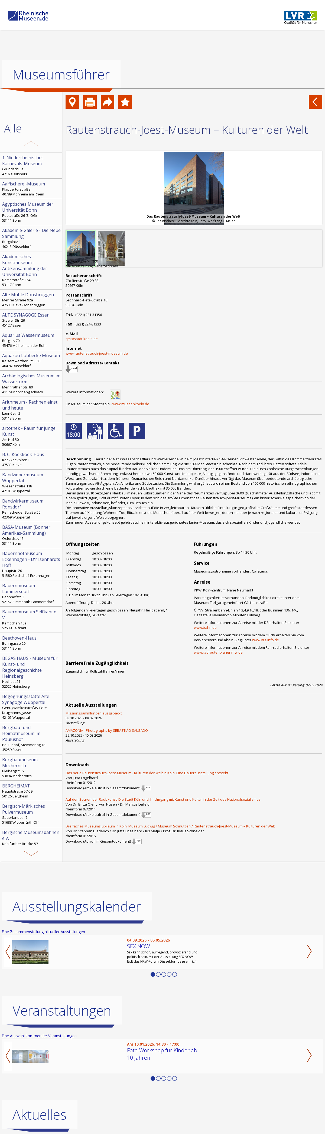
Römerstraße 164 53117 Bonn (31, 270)
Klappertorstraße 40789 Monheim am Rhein (31, 189)
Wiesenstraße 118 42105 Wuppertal (31, 482)
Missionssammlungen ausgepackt (94, 713)
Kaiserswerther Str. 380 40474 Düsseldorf (31, 360)
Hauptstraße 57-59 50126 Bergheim (31, 791)
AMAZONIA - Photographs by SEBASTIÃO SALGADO (107, 730)
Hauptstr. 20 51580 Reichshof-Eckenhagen (31, 564)
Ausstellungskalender (76, 906)
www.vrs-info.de (265, 639)
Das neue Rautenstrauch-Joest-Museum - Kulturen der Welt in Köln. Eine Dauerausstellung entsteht (147, 772)
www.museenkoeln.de (130, 403)
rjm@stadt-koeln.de (82, 338)
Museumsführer (61, 74)
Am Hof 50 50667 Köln (31, 436)
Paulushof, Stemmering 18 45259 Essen (31, 738)
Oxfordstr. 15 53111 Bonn (31, 535)
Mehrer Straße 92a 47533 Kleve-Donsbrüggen (31, 299)
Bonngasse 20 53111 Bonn (31, 643)
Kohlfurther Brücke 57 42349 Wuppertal (31, 840)
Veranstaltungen (61, 1010)
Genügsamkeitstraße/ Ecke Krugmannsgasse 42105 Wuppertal (31, 706)
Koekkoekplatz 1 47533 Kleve (31, 459)
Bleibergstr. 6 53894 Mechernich (31, 767)
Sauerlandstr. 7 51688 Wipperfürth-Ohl (31, 814)
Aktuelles (39, 1114)
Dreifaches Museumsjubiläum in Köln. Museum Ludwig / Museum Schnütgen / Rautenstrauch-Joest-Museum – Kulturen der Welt (170, 826)
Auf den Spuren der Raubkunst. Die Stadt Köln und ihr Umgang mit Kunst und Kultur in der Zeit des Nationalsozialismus (163, 799)
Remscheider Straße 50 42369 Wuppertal (31, 509)
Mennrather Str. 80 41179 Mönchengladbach (31, 383)
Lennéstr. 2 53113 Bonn (31, 410)
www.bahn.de (205, 627)
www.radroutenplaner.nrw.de (218, 652)
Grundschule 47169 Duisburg (31, 165)
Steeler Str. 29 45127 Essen (31, 320)
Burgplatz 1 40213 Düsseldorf (31, 238)
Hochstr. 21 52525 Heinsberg (31, 672)
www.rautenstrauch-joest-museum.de (97, 353)
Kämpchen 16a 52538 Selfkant (31, 619)
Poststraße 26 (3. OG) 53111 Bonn (31, 212)
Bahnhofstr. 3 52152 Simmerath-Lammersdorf (31, 593)
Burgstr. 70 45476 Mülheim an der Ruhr (31, 340)
